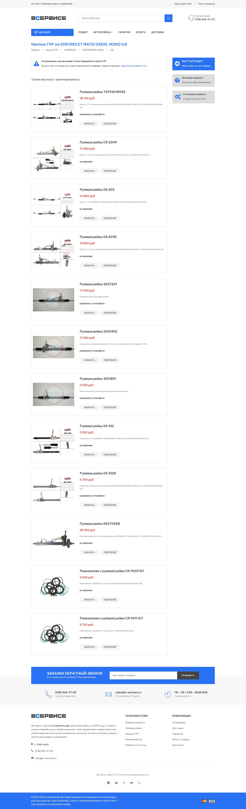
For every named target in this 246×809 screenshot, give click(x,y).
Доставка (157, 32)
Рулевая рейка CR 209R (98, 142)
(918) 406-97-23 (42, 751)
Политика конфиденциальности (132, 774)
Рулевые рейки (133, 728)
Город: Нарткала (183, 4)
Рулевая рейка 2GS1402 (98, 331)
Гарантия (124, 32)
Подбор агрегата (135, 722)
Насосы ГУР (132, 733)
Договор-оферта (105, 774)
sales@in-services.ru (43, 758)
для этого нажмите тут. (134, 66)
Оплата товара (180, 739)
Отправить (188, 675)
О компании (178, 722)
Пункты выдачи (206, 4)
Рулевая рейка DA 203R (98, 237)
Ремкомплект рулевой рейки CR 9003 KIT (112, 571)
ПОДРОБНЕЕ (110, 123)
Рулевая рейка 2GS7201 (98, 284)
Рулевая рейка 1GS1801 (98, 379)
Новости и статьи (135, 745)
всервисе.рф (53, 797)
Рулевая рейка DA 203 (97, 189)
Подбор (83, 32)
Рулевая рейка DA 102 (97, 426)
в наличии (86, 161)
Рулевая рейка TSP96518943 (102, 92)
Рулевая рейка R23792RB (100, 524)
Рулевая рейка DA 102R (98, 473)
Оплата (140, 32)
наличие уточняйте (92, 114)
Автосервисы (102, 32)
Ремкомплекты (133, 739)
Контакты (178, 745)
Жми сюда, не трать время (196, 66)
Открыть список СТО (194, 99)
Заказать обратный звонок (196, 82)
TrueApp (66, 804)
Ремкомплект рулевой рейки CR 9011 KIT (111, 618)
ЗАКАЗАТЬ (89, 123)
